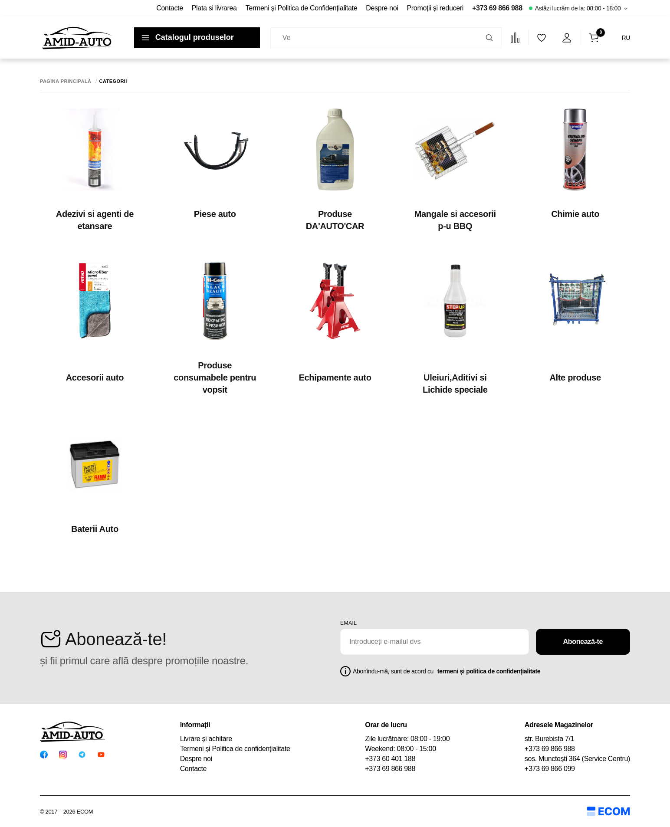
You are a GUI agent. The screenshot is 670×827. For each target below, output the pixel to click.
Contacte (169, 8)
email (348, 623)
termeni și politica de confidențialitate (489, 671)
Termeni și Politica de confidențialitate (235, 748)
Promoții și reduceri (435, 8)
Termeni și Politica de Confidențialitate (302, 8)
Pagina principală (66, 81)
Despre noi (382, 8)
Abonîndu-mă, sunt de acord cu (446, 671)
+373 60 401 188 (390, 758)
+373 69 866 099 (550, 768)
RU (625, 37)
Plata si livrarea (214, 8)
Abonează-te (583, 641)
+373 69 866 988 (497, 8)
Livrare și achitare (206, 738)
